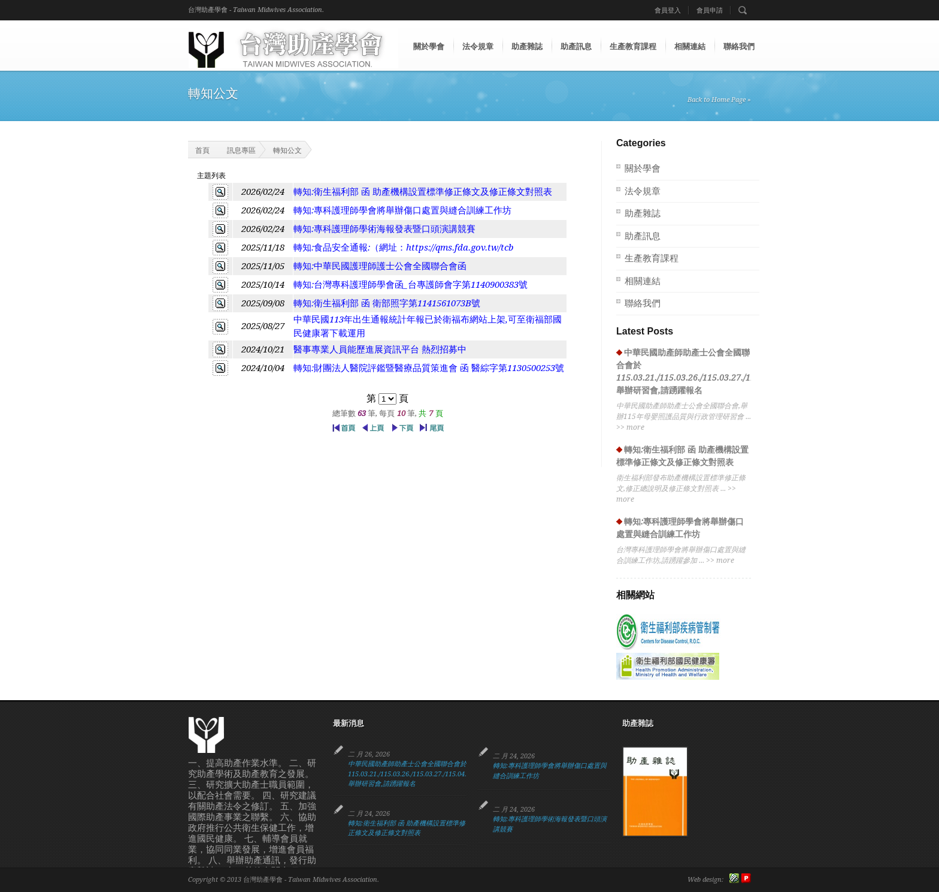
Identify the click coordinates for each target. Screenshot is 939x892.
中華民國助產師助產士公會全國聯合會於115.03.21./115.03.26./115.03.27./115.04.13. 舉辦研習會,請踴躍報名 (411, 774)
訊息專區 (241, 150)
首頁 (195, 149)
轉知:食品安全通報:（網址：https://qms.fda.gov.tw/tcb (403, 247)
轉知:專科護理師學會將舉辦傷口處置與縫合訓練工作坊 (402, 210)
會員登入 (668, 10)
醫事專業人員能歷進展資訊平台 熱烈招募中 (380, 349)
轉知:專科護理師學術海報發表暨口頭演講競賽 (384, 229)
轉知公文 (287, 150)
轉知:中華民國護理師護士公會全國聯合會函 (380, 266)
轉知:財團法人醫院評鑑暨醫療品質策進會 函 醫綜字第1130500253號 (428, 368)
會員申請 (709, 10)
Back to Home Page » (719, 100)
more (635, 427)
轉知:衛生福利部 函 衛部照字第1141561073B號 (386, 303)
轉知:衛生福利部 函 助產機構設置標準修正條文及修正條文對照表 (422, 191)
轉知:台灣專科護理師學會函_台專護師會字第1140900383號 (410, 284)
